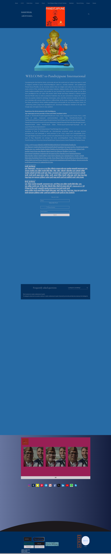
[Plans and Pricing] (38, 539)
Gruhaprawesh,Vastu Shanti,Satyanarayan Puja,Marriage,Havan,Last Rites (47, 129)
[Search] (88, 14)
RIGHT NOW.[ (43, 145)
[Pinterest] (41, 485)
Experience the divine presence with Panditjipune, (40, 111)
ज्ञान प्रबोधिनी (68, 177)
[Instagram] (29, 485)
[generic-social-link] (71, 485)
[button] (28, 539)
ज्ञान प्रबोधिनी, (52, 193)
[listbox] (28, 539)
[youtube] (67, 485)
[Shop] (39, 543)
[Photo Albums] (52, 544)
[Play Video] (55, 459)
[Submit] (55, 215)
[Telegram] (46, 485)
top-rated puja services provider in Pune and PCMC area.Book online (46, 113)
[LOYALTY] (79, 541)
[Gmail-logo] (50, 485)
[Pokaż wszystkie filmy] (56, 477)
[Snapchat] (37, 485)
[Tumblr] (33, 485)
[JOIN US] (85, 540)
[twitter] (58, 485)
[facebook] (54, 485)
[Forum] (29, 546)
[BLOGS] (29, 543)
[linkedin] (63, 485)
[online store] (39, 546)
